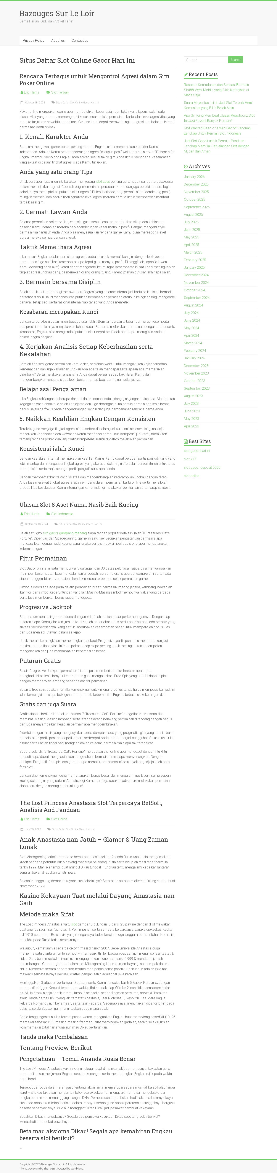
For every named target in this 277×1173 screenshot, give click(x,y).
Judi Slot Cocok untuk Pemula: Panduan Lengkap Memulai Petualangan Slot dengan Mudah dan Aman (216, 146)
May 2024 (191, 328)
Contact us (80, 40)
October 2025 (194, 199)
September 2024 (197, 298)
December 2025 (196, 184)
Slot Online (59, 819)
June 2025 (192, 230)
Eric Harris (31, 92)
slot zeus (103, 181)
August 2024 (193, 305)
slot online (191, 476)
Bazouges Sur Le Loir (57, 13)
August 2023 (193, 396)
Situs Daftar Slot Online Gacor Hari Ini (77, 102)
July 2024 (191, 313)
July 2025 (191, 222)
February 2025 (195, 260)
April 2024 (191, 335)
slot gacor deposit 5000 (202, 467)
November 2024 (196, 283)
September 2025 (197, 207)
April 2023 (191, 426)
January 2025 (194, 267)
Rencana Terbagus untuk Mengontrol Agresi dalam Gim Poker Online (94, 79)
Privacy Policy (33, 40)
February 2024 (195, 351)
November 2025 (196, 192)
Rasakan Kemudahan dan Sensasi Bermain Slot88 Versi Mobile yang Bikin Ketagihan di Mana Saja (216, 90)
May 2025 (191, 237)
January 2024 (194, 358)
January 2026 (194, 177)
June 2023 (192, 411)
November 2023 (196, 373)
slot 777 (190, 459)
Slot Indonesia (62, 514)
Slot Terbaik (60, 92)
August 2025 (193, 215)
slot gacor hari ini (197, 451)
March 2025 (193, 252)
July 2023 (191, 404)
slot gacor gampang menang (65, 533)
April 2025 (191, 245)
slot (74, 924)
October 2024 (194, 290)
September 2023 (197, 388)
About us (58, 40)
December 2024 (196, 275)
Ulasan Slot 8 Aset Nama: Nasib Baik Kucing (78, 504)
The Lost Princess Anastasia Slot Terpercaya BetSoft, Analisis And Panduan (90, 806)
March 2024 (193, 343)
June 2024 (192, 320)
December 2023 (196, 366)
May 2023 (191, 419)
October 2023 (194, 381)
